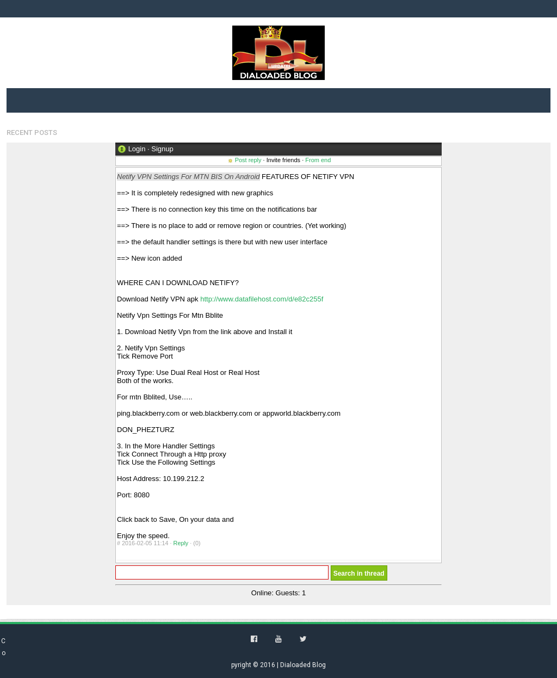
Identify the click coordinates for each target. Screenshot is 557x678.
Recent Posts (32, 132)
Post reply (248, 160)
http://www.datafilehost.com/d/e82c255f (261, 299)
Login (137, 149)
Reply (181, 543)
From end (318, 160)
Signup (162, 149)
